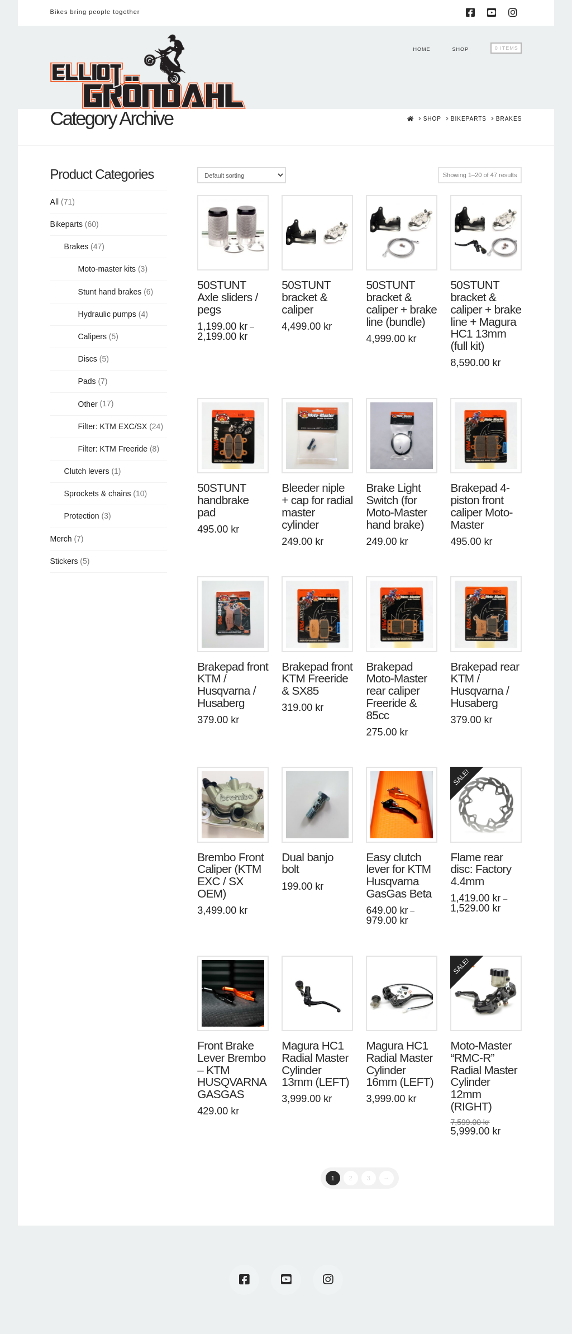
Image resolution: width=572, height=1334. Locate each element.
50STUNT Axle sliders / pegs (227, 297)
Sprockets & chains (97, 493)
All (54, 201)
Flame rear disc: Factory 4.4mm (480, 869)
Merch (61, 538)
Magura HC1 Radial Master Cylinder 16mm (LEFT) (399, 1063)
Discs (87, 358)
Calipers (92, 336)
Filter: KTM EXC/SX (112, 426)
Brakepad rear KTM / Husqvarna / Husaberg (484, 684)
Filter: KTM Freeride (112, 448)
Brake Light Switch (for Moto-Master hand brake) (396, 505)
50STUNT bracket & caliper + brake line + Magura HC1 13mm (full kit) (485, 315)
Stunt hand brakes (110, 291)
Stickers (64, 561)
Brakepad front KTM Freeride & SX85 (317, 678)
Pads (87, 381)
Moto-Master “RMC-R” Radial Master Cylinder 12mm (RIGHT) (483, 1076)
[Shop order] (241, 175)
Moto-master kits (107, 268)
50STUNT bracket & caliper (306, 297)
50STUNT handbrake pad (223, 500)
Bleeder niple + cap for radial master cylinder (317, 505)
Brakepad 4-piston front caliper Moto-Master (481, 505)
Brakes (76, 246)
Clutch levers (86, 471)
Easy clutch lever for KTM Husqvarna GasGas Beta (398, 875)
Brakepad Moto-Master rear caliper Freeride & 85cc (396, 690)
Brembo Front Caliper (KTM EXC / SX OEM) (230, 875)
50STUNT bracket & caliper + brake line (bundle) (401, 302)
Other (88, 404)
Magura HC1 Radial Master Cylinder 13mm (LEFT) (315, 1063)
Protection (81, 515)
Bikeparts (66, 224)
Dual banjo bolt (307, 863)
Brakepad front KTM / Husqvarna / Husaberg (232, 684)
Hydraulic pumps (107, 314)
